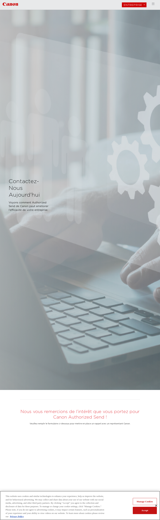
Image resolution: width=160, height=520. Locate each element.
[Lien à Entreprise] (10, 4)
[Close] (156, 505)
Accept (144, 510)
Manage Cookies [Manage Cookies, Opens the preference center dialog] (145, 501)
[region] (80, 505)
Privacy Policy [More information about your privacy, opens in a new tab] (17, 516)
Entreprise (133, 5)
